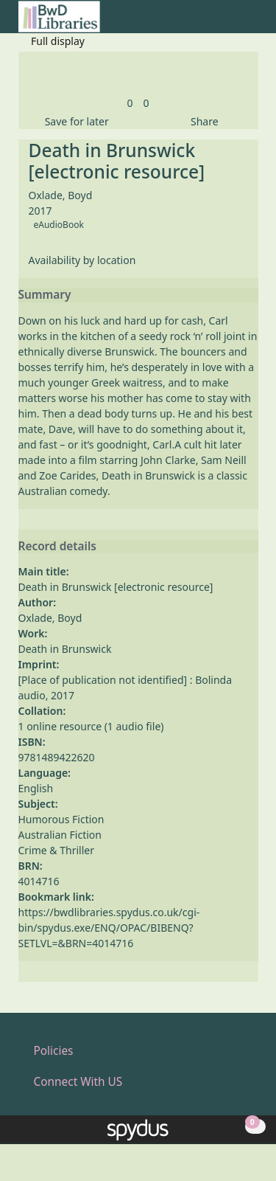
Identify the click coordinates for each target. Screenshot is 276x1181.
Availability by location (82, 260)
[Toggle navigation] (250, 22)
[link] (129, 103)
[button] (232, 22)
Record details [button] (57, 546)
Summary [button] (44, 295)
